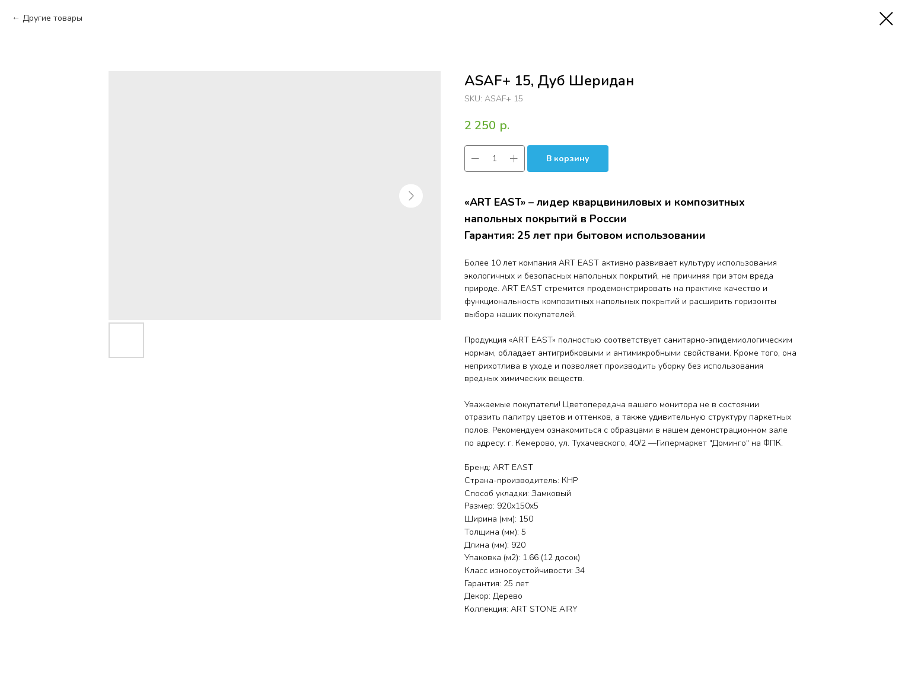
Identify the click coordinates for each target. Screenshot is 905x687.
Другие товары (52, 18)
